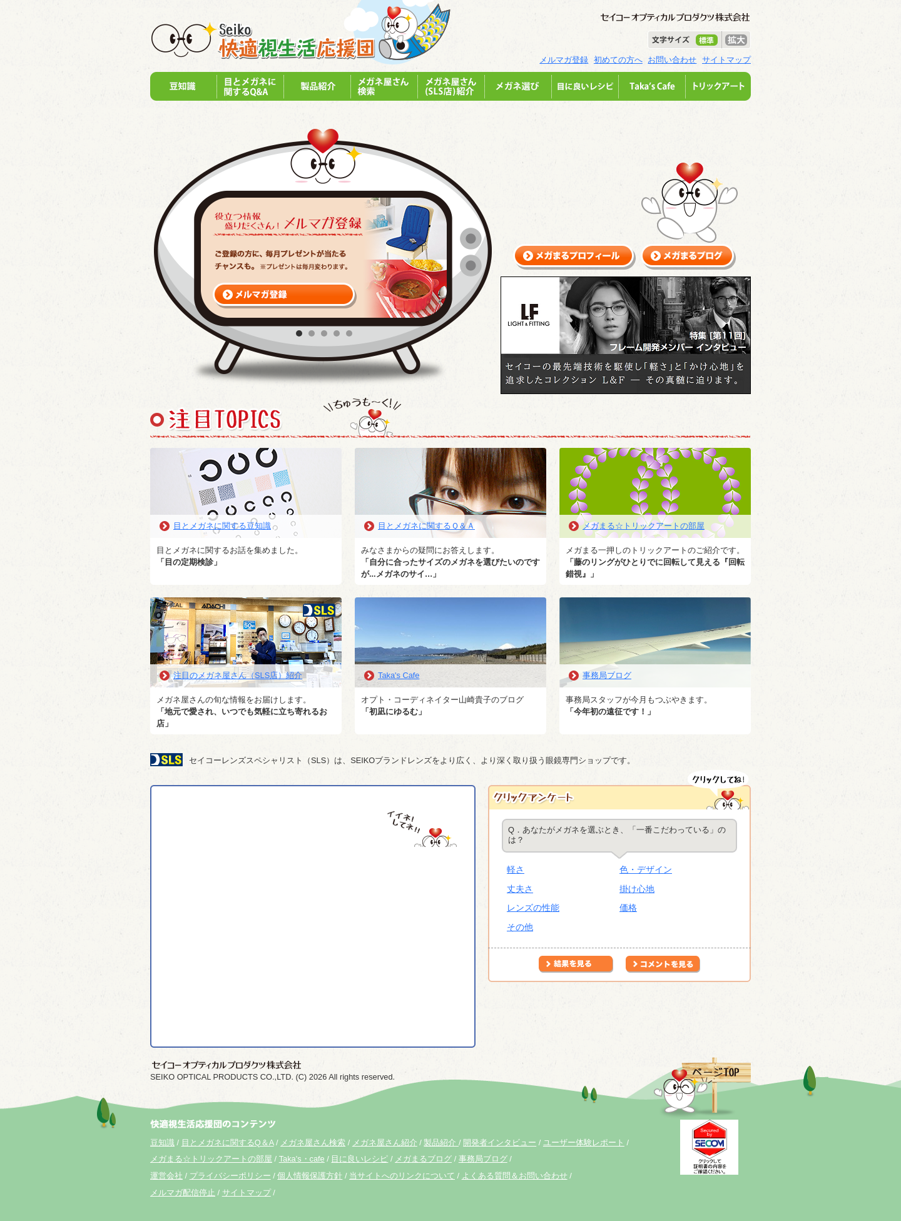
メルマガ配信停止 (182, 1192)
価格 (628, 908)
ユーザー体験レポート (583, 1142)
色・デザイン (645, 869)
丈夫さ (520, 889)
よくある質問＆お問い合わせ (515, 1175)
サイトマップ (726, 59)
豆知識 (162, 1142)
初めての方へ (618, 59)
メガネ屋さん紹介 (384, 1142)
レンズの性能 (533, 908)
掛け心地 (636, 889)
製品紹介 (441, 1142)
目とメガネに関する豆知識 (222, 525)
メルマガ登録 (563, 59)
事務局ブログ (607, 675)
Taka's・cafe (302, 1158)
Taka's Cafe (398, 675)
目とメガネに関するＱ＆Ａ (426, 525)
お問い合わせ (672, 59)
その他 (520, 927)
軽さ (515, 869)
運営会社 (166, 1175)
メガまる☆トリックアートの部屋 (644, 525)
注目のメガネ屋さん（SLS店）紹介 (237, 675)
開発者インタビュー (499, 1142)
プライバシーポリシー (230, 1175)
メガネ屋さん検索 (312, 1142)
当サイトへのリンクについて (402, 1175)
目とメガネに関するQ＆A (227, 1142)
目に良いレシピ (359, 1158)
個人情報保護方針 (309, 1175)
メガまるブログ (423, 1158)
